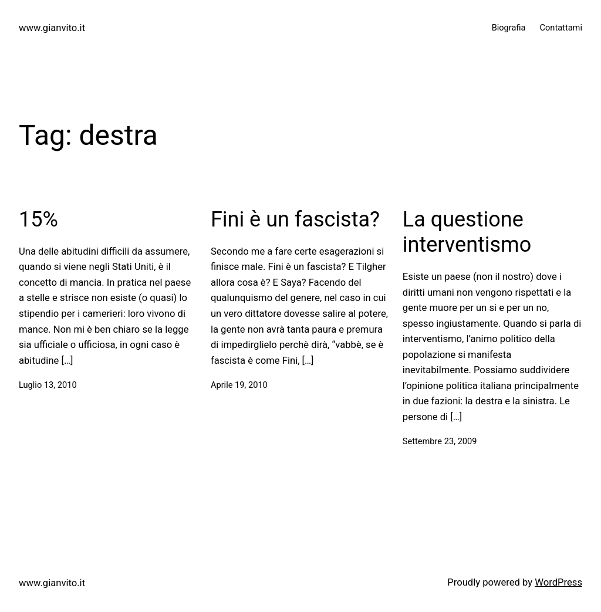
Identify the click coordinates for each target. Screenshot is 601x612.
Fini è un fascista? (295, 219)
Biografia (509, 27)
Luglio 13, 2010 (48, 385)
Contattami (560, 27)
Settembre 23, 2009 (440, 441)
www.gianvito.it (52, 27)
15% (38, 219)
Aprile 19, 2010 (239, 385)
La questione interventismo (467, 232)
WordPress (558, 582)
